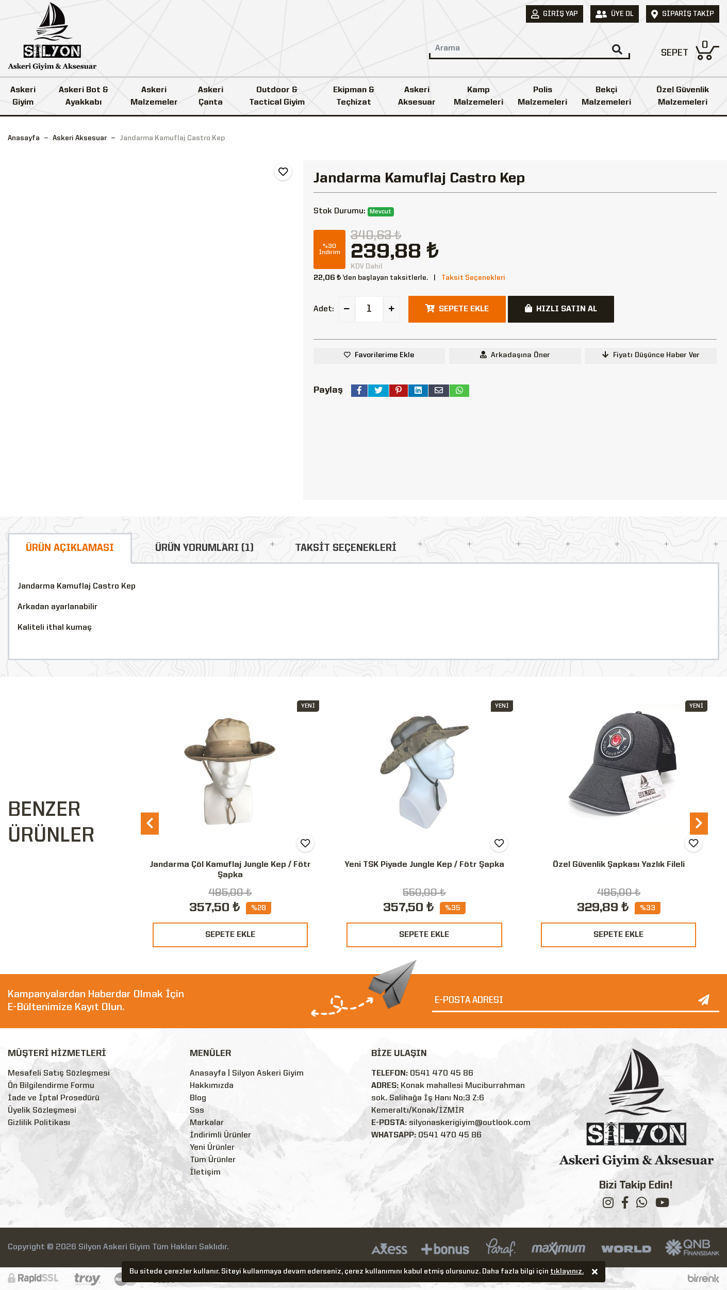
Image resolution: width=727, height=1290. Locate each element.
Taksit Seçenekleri (473, 277)
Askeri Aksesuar (417, 96)
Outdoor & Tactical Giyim (277, 96)
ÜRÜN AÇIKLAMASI (70, 548)
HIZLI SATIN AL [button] (561, 308)
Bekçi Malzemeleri (606, 96)
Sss (197, 1111)
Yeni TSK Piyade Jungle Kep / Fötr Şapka (424, 865)
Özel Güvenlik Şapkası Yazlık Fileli (619, 865)
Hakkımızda (212, 1086)
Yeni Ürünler (212, 1148)
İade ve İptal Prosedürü (54, 1098)
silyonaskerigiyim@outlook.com (470, 1123)
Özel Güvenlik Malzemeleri (682, 96)
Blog (198, 1098)
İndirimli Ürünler (220, 1135)
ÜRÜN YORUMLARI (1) (204, 548)
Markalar (207, 1123)
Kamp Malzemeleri (478, 96)
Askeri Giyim (23, 96)
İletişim (205, 1172)
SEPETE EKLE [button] (457, 308)
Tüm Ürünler (213, 1160)
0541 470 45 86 (441, 1073)
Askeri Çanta (210, 96)
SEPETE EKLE (230, 935)
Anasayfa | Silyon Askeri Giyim (247, 1073)
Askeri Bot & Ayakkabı (83, 96)
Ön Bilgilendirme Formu (51, 1086)
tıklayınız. (567, 1272)
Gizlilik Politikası (39, 1123)
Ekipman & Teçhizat (353, 96)
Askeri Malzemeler (154, 96)
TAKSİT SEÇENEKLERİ (345, 548)
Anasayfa (24, 138)
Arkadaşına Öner (515, 355)
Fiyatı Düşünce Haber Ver (651, 355)
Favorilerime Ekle (384, 355)
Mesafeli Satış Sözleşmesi (59, 1073)
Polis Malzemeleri (542, 96)
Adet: (323, 309)
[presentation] (150, 823)
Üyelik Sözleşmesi (42, 1111)
